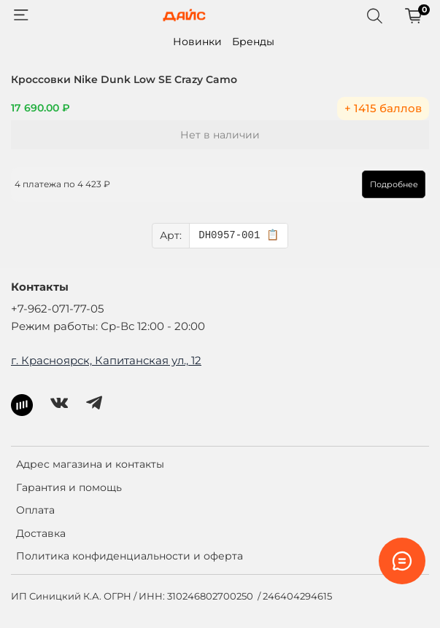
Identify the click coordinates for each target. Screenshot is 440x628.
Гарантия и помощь (69, 487)
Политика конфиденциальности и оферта (129, 555)
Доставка (41, 533)
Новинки (197, 41)
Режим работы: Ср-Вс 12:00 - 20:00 (108, 326)
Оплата (35, 510)
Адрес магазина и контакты (90, 464)
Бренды (253, 41)
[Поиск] (374, 15)
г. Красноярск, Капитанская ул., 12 (106, 360)
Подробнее (394, 184)
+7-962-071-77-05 (57, 308)
